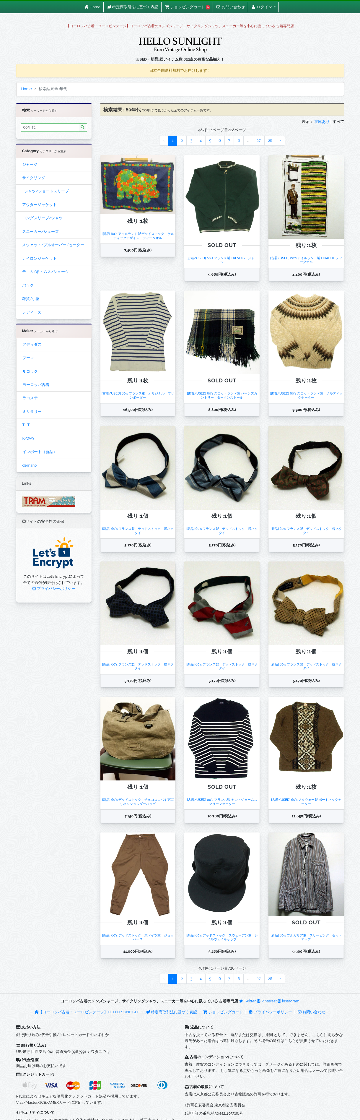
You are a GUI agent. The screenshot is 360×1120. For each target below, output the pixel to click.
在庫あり (322, 121)
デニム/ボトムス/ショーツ (45, 272)
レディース (31, 312)
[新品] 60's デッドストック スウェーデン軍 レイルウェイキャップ (222, 937)
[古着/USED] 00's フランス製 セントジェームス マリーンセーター (223, 802)
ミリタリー (32, 411)
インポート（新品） (39, 451)
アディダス (32, 344)
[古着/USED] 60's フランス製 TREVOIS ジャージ (222, 260)
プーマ (28, 358)
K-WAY (28, 438)
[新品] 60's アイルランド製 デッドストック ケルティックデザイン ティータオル (138, 236)
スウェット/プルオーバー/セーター (53, 245)
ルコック (30, 371)
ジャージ (30, 164)
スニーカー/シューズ (40, 231)
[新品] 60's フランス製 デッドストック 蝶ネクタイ (138, 531)
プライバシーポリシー (53, 588)
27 (259, 140)
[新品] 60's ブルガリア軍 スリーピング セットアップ (306, 937)
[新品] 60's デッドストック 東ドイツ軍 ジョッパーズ (138, 937)
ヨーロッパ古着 (35, 384)
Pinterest (267, 1001)
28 (270, 140)
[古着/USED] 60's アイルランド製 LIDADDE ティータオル (306, 260)
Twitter (247, 1001)
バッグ (28, 285)
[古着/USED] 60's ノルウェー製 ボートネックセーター (306, 802)
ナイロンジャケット (39, 258)
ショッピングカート (223, 1012)
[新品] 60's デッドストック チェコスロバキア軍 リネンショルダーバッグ (139, 802)
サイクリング (33, 178)
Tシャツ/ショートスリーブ (45, 191)
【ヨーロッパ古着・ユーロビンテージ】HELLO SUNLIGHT (87, 1012)
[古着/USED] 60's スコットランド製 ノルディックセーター (306, 395)
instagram (288, 1001)
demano (29, 465)
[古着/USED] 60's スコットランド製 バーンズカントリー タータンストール (222, 395)
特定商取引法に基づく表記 (171, 1012)
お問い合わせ (311, 1012)
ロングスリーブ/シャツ (42, 218)
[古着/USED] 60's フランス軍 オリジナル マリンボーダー (138, 395)
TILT (26, 425)
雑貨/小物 (31, 298)
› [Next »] (280, 140)
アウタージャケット (39, 204)
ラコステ (30, 398)
